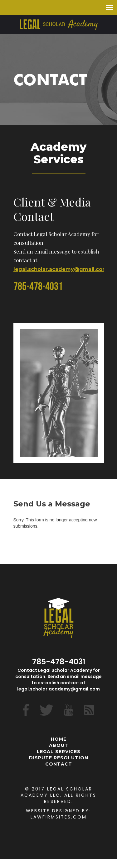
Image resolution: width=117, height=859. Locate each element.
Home (58, 739)
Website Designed (53, 811)
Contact (58, 764)
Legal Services (58, 751)
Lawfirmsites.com (59, 817)
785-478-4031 (38, 287)
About (58, 745)
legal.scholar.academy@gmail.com (60, 269)
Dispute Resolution (58, 758)
